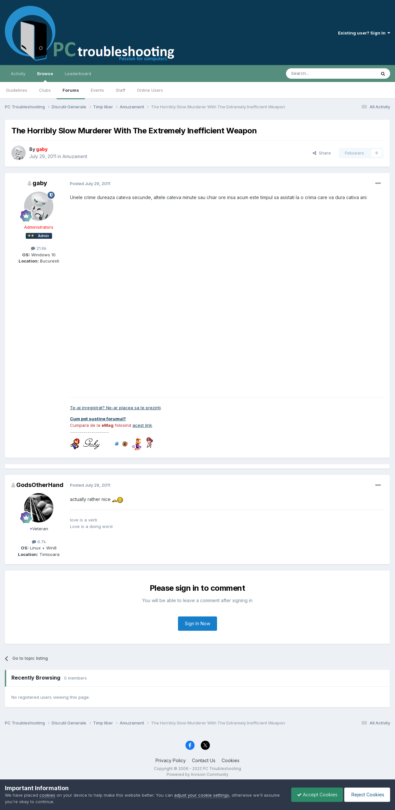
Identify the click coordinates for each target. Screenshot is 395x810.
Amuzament (74, 156)
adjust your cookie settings (201, 795)
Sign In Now (197, 623)
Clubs (45, 90)
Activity (18, 73)
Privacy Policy (171, 760)
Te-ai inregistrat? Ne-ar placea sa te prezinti (115, 407)
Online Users (150, 90)
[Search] (314, 73)
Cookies (230, 760)
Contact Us (203, 760)
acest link (142, 425)
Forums (70, 90)
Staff (120, 90)
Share (322, 152)
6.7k (39, 541)
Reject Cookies (366, 794)
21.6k (39, 248)
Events (97, 90)
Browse (45, 76)
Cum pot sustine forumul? (98, 418)
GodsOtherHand (39, 484)
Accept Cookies (314, 794)
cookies (47, 795)
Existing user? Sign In (364, 32)
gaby (40, 183)
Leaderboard (78, 73)
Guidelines (16, 90)
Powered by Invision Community (197, 774)
